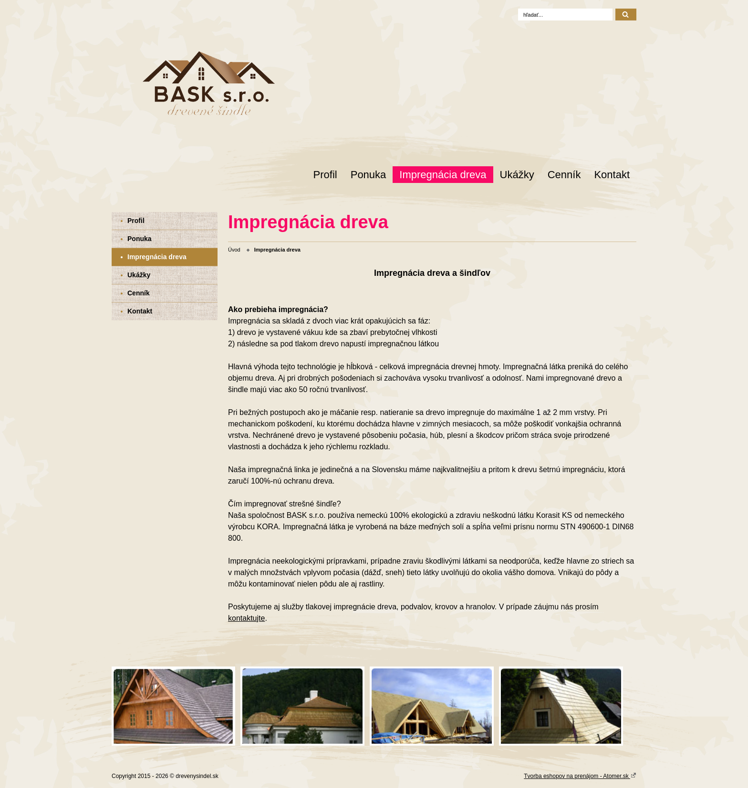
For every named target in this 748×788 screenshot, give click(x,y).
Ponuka (368, 175)
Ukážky (517, 175)
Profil (325, 175)
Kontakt (612, 175)
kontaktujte (246, 618)
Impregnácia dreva (442, 175)
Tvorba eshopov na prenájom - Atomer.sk (580, 775)
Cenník (564, 175)
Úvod (234, 250)
